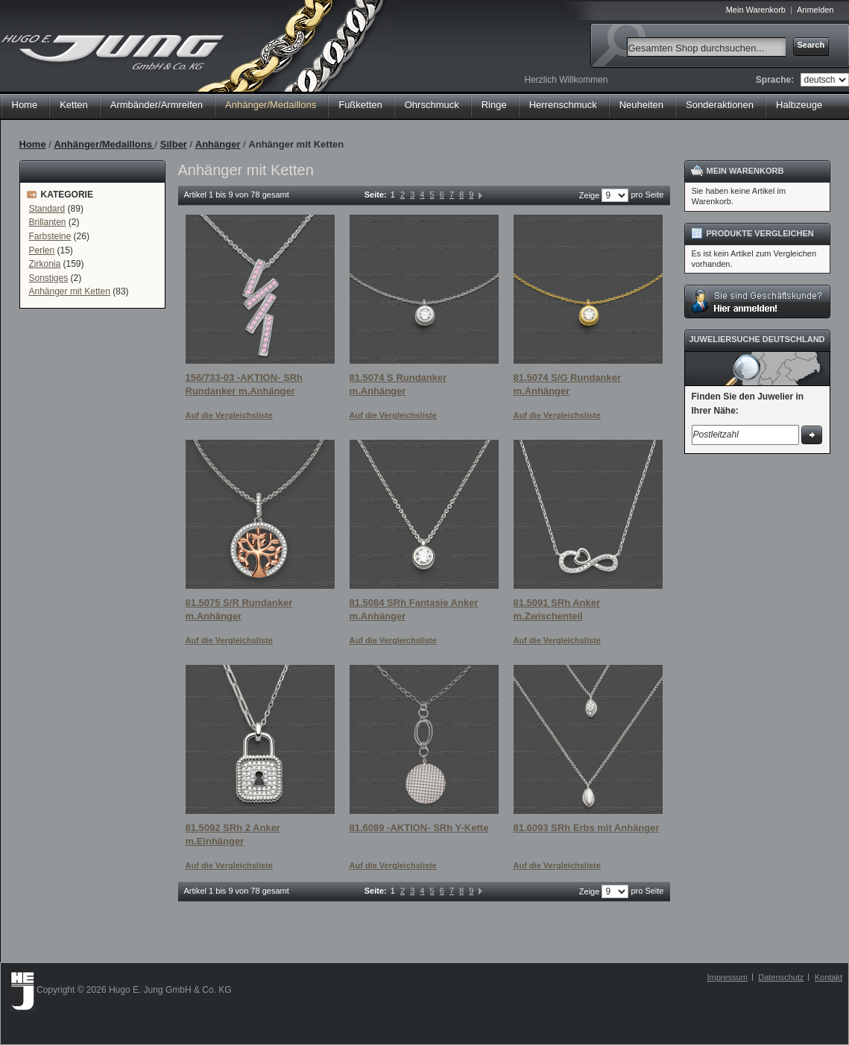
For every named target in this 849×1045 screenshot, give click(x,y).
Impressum (727, 977)
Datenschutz (781, 977)
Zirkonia (45, 264)
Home (25, 104)
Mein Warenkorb (756, 9)
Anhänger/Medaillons (104, 144)
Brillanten (47, 222)
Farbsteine (50, 236)
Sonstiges (49, 278)
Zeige (589, 195)
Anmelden (815, 9)
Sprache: (775, 80)
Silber (173, 144)
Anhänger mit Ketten (69, 291)
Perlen (42, 250)
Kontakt (828, 977)
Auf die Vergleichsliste (229, 415)
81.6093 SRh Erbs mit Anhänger (587, 827)
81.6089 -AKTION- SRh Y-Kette (419, 827)
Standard (47, 208)
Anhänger (218, 144)
